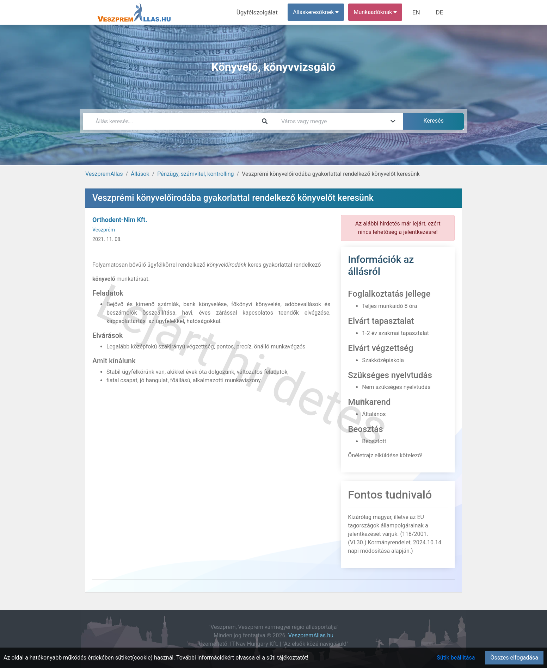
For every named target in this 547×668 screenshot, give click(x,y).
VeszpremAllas (104, 174)
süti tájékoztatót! (287, 657)
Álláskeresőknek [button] (319, 12)
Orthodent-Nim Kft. (119, 219)
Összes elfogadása (514, 657)
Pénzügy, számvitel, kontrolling (195, 174)
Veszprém (103, 230)
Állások (140, 174)
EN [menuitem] (418, 12)
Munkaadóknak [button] (378, 12)
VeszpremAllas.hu (310, 635)
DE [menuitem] (440, 12)
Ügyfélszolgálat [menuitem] (261, 12)
